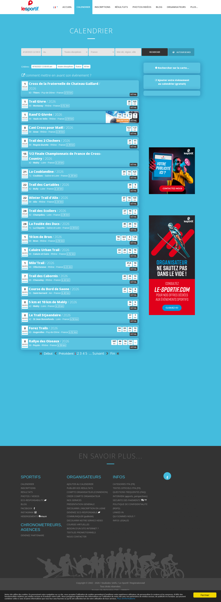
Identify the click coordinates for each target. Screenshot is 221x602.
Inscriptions (97, 7)
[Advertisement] (80, 411)
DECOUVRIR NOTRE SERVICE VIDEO (85, 521)
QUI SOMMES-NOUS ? (124, 517)
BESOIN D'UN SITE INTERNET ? (83, 529)
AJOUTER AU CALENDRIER (80, 484)
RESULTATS (27, 492)
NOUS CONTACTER (76, 537)
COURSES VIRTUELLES (78, 525)
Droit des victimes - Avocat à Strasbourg (183, 504)
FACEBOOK (26, 508)
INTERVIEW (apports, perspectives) (130, 496)
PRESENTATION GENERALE (81, 504)
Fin (115, 354)
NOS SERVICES (74, 500)
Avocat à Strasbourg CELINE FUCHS (131, 529)
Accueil (61, 7)
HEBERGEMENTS (29, 517)
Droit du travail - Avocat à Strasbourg (181, 513)
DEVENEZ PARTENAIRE (32, 535)
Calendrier (77, 7)
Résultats (117, 7)
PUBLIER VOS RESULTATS (80, 488)
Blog (157, 7)
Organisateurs (175, 7)
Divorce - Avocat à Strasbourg (178, 492)
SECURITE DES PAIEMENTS (126, 500)
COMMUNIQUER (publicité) (80, 517)
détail (133, 95)
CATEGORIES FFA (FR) (124, 484)
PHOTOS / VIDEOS (30, 496)
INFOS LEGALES (121, 521)
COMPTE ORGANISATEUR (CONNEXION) (87, 492)
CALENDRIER (27, 484)
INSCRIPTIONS (28, 488)
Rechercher (154, 52)
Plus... (194, 7)
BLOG (24, 504)
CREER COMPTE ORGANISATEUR (83, 496)
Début (45, 354)
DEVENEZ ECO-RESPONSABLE (82, 513)
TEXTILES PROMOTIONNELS (81, 533)
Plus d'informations (60, 598)
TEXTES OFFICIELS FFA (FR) (127, 488)
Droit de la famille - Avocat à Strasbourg (183, 496)
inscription (122, 121)
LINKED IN (118, 513)
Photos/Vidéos (139, 7)
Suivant (101, 354)
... (90, 354)
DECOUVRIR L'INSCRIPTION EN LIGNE (86, 508)
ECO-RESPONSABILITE (32, 500)
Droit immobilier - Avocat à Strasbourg (182, 508)
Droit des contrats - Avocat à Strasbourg (183, 517)
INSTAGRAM (27, 513)
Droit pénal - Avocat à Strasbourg (180, 500)
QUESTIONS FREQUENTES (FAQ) (129, 492)
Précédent (63, 354)
